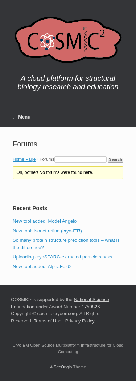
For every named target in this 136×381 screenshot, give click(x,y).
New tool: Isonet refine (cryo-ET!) (47, 231)
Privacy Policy (79, 321)
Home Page (24, 159)
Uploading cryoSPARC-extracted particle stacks (62, 257)
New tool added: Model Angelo (45, 221)
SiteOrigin (63, 367)
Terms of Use (48, 321)
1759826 (91, 306)
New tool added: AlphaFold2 (42, 266)
